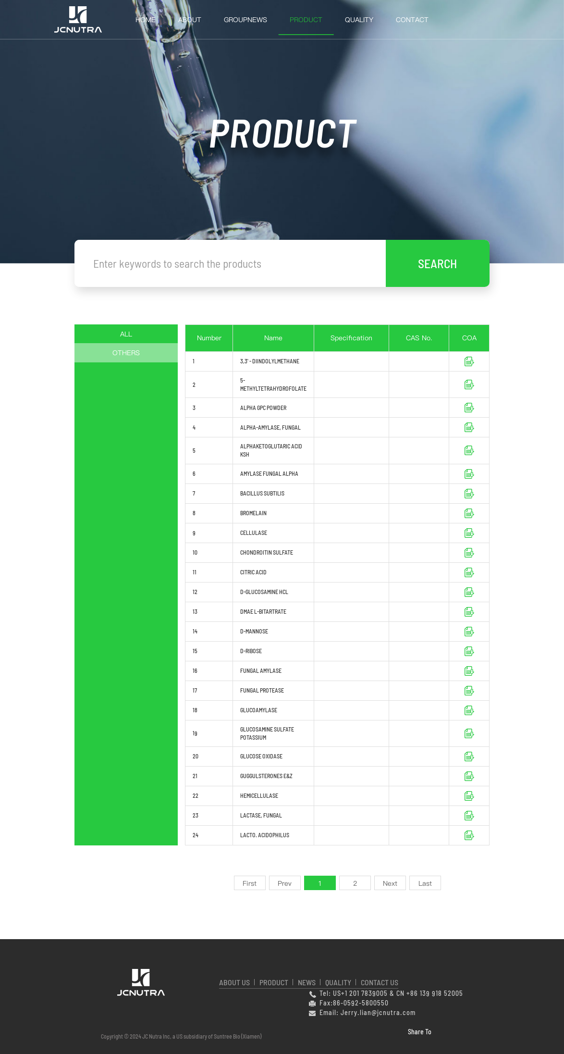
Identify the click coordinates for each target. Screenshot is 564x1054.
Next (390, 883)
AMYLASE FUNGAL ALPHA (269, 473)
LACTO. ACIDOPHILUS (264, 834)
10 (195, 552)
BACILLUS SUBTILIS (262, 493)
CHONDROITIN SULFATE (266, 552)
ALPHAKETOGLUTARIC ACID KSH (271, 450)
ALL (126, 334)
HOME (145, 20)
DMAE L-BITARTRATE (263, 611)
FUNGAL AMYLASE (261, 670)
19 (195, 733)
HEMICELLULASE (259, 795)
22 (195, 795)
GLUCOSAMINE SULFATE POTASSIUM (267, 733)
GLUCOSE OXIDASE (261, 756)
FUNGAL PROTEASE (262, 690)
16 (195, 670)
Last (425, 883)
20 (195, 756)
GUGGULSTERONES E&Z (266, 775)
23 (195, 815)
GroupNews (245, 20)
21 (195, 775)
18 (195, 710)
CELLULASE (253, 532)
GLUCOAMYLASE (258, 710)
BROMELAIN (253, 512)
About (189, 20)
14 (195, 631)
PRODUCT (273, 982)
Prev (285, 883)
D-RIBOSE (251, 650)
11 (194, 572)
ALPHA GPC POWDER (263, 407)
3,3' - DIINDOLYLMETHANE (269, 361)
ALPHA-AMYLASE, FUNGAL (270, 427)
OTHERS (126, 353)
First (250, 883)
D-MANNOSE (254, 631)
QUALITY (359, 20)
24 (195, 834)
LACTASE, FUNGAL (261, 815)
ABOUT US (234, 982)
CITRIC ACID (253, 572)
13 (195, 611)
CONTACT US (379, 982)
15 (195, 650)
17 (195, 690)
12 (195, 591)
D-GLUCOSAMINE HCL (264, 591)
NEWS (307, 982)
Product (306, 20)
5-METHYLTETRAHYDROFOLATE (273, 384)
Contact (412, 20)
